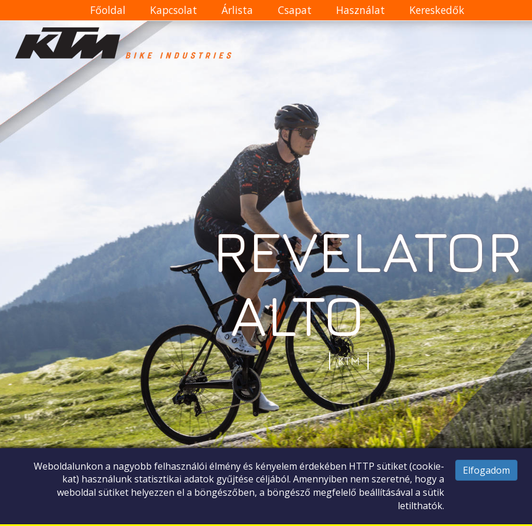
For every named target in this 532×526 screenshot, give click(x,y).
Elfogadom (486, 470)
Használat (360, 10)
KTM (349, 361)
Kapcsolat (173, 10)
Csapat (295, 10)
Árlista (237, 10)
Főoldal (108, 10)
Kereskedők (437, 10)
